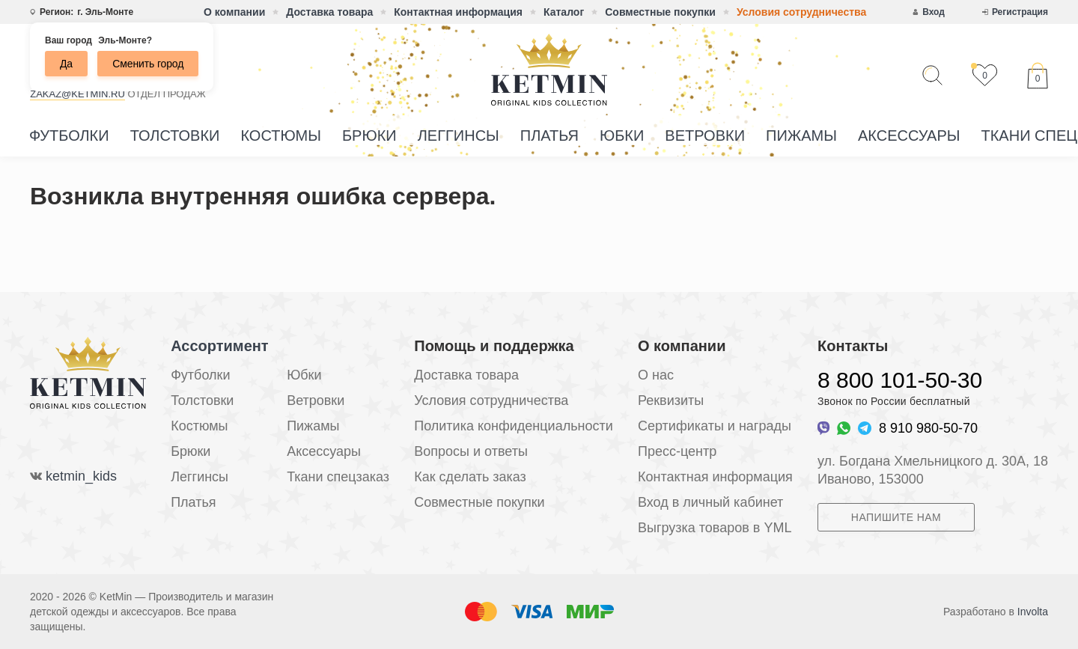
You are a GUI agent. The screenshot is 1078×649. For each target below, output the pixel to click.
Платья (549, 135)
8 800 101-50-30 (899, 380)
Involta (1032, 612)
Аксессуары (909, 135)
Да (66, 64)
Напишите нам (896, 517)
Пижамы (801, 135)
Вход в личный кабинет (710, 502)
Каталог (563, 12)
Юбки (622, 135)
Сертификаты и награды (714, 425)
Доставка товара (329, 12)
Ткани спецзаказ (338, 476)
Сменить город (147, 64)
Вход (933, 12)
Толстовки (175, 135)
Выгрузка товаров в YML (714, 527)
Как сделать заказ (470, 476)
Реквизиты (671, 400)
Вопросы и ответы (471, 451)
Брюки (369, 135)
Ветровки (705, 135)
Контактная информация (458, 12)
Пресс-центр (677, 451)
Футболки (69, 135)
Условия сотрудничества (801, 12)
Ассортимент (219, 346)
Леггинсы (458, 135)
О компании (234, 12)
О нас (656, 375)
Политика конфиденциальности (513, 425)
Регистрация (1020, 12)
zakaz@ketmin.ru (77, 94)
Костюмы (280, 135)
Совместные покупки (660, 12)
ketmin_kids (81, 476)
